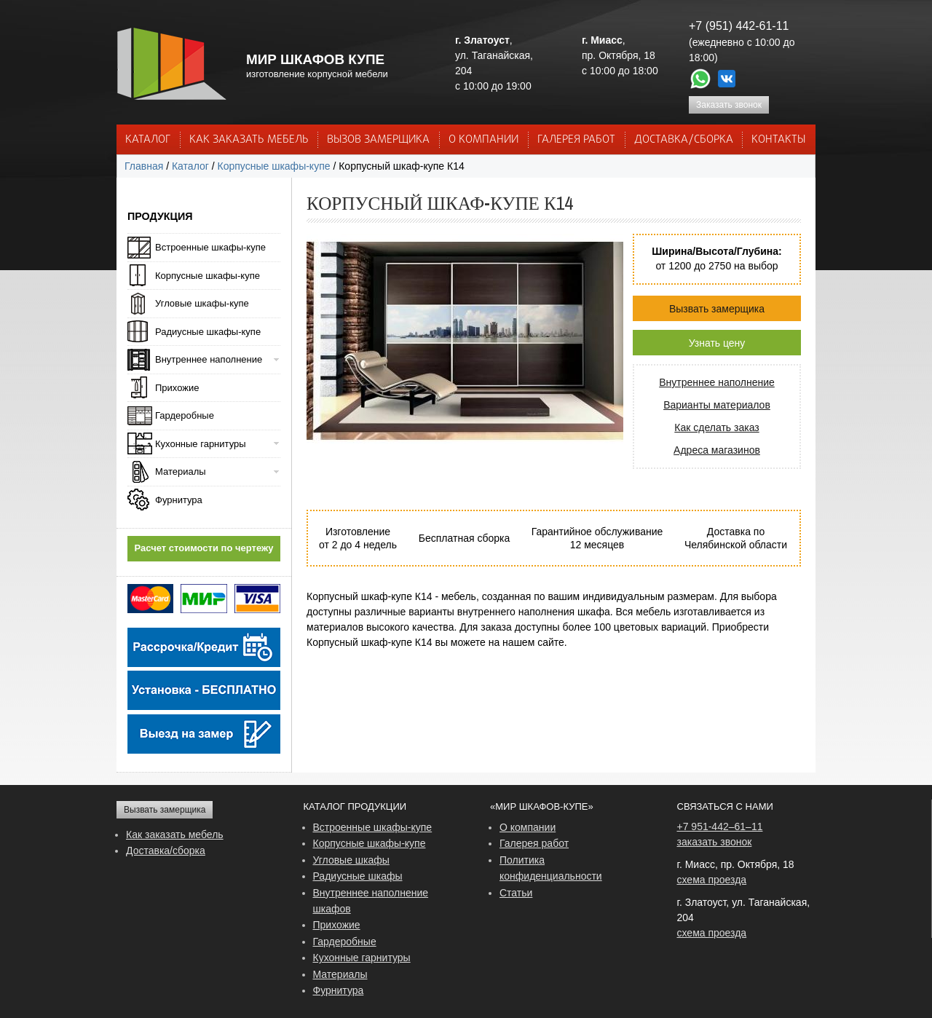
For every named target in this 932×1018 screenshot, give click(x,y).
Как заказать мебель (175, 834)
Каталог (147, 140)
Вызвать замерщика (717, 309)
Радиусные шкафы (358, 876)
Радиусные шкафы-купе (208, 331)
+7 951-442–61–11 (720, 826)
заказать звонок (714, 842)
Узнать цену (717, 343)
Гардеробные (184, 415)
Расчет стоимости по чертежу (204, 547)
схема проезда (712, 879)
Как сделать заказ (716, 427)
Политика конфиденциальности (550, 868)
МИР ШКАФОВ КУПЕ (315, 59)
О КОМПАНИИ (483, 140)
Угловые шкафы (351, 860)
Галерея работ (576, 140)
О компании (527, 827)
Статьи (515, 893)
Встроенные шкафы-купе (210, 247)
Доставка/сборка (165, 850)
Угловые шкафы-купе (202, 303)
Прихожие (177, 387)
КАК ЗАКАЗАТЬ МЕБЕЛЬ (249, 140)
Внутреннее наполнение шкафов (371, 901)
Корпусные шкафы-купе (274, 166)
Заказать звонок (729, 105)
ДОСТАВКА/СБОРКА (683, 140)
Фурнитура (178, 499)
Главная (144, 166)
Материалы (180, 471)
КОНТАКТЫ (778, 140)
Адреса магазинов (717, 450)
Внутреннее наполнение (717, 382)
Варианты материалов (716, 405)
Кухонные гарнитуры (200, 443)
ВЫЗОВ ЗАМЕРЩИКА (378, 140)
